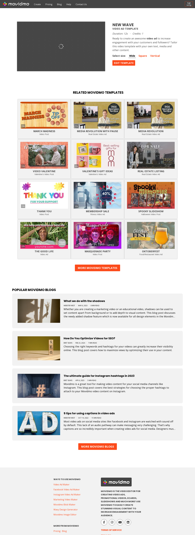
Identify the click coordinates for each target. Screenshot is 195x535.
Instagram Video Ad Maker (67, 494)
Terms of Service (111, 530)
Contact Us (81, 4)
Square (143, 55)
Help (68, 4)
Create (37, 4)
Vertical (155, 55)
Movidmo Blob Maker (64, 504)
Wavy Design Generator (65, 509)
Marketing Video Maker (65, 499)
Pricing (48, 4)
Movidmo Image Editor (65, 514)
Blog (59, 4)
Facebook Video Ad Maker (66, 489)
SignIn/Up (189, 4)
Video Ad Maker (61, 484)
